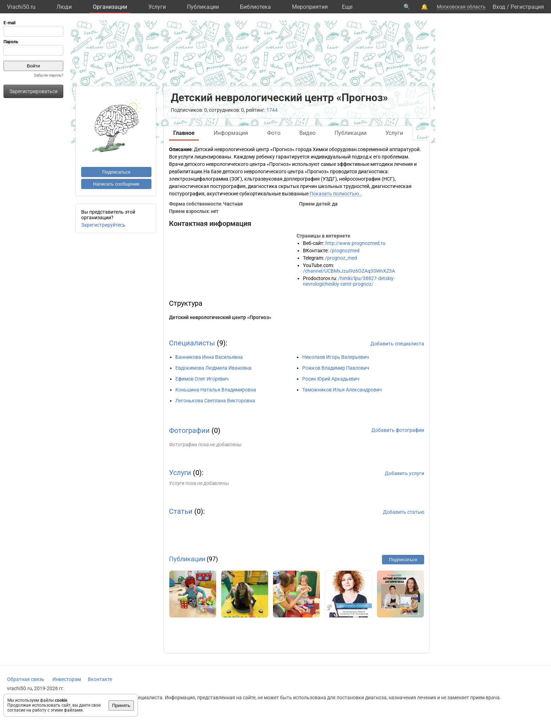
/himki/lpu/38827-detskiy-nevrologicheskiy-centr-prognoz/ (349, 281)
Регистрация (527, 7)
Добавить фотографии (397, 430)
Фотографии (189, 430)
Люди (64, 7)
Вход (499, 7)
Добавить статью (403, 512)
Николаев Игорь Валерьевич (335, 357)
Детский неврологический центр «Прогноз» (220, 317)
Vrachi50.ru (21, 7)
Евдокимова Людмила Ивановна (213, 368)
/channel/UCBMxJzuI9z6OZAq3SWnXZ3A (349, 271)
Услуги (157, 7)
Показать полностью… (336, 193)
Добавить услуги (404, 473)
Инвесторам (66, 679)
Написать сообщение (116, 184)
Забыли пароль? (48, 75)
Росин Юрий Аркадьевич (330, 379)
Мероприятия (310, 7)
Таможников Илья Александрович (342, 390)
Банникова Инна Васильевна (209, 357)
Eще (347, 7)
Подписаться (116, 172)
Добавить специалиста (397, 343)
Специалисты (192, 343)
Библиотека (255, 7)
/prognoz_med (341, 258)
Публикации (203, 7)
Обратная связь (25, 679)
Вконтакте (100, 679)
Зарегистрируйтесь (103, 225)
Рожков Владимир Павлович (335, 368)
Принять (121, 705)
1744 (272, 110)
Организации (110, 7)
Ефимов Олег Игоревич (202, 379)
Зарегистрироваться (33, 91)
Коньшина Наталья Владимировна (215, 390)
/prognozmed (344, 250)
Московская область (461, 6)
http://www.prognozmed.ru (355, 243)
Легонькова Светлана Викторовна (215, 400)
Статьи (181, 511)
